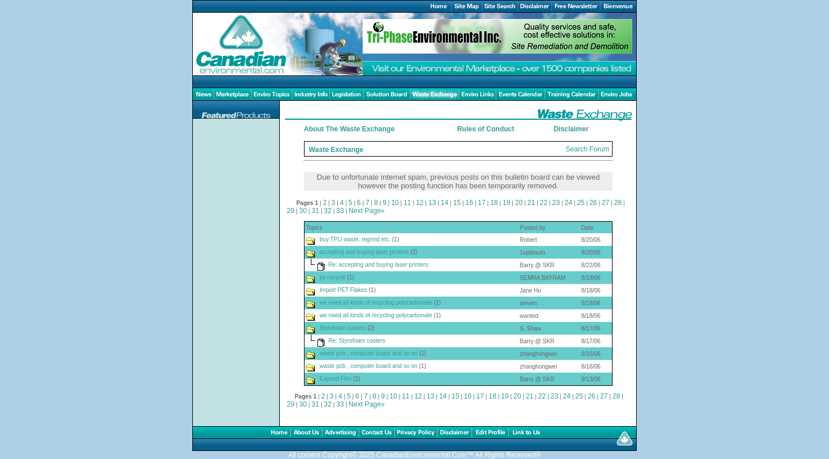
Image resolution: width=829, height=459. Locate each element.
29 (290, 211)
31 (315, 211)
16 (469, 203)
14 (444, 203)
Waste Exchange (336, 150)
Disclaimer (571, 129)
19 (506, 203)
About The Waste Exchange (349, 129)
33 (340, 211)
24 (568, 203)
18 (494, 203)
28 (618, 203)
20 (519, 203)
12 (419, 203)
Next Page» (367, 211)
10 (394, 203)
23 (556, 203)
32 (328, 211)
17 (481, 203)
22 (543, 203)
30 (303, 211)
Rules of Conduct (485, 129)
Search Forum (587, 149)
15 (457, 203)
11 (407, 203)
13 (432, 203)
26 (593, 203)
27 (605, 203)
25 (580, 203)
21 (531, 203)
